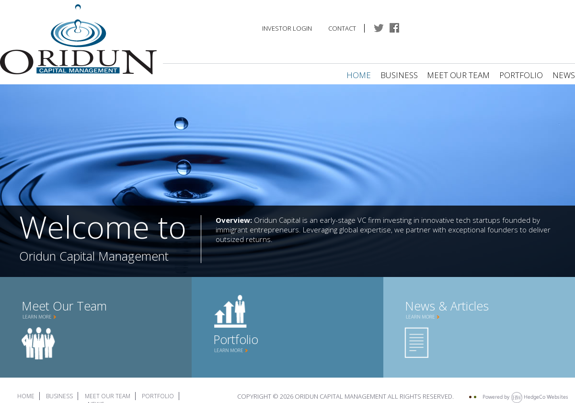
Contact (342, 28)
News (563, 75)
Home (358, 75)
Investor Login (287, 28)
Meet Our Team (459, 75)
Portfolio (521, 75)
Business (399, 75)
